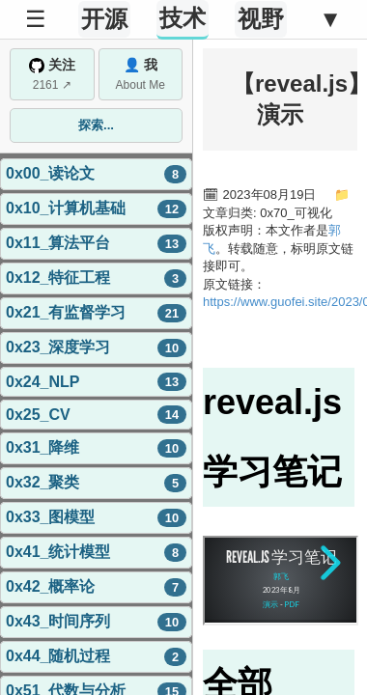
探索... (96, 125)
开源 (104, 19)
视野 (261, 19)
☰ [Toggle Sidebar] (35, 19)
